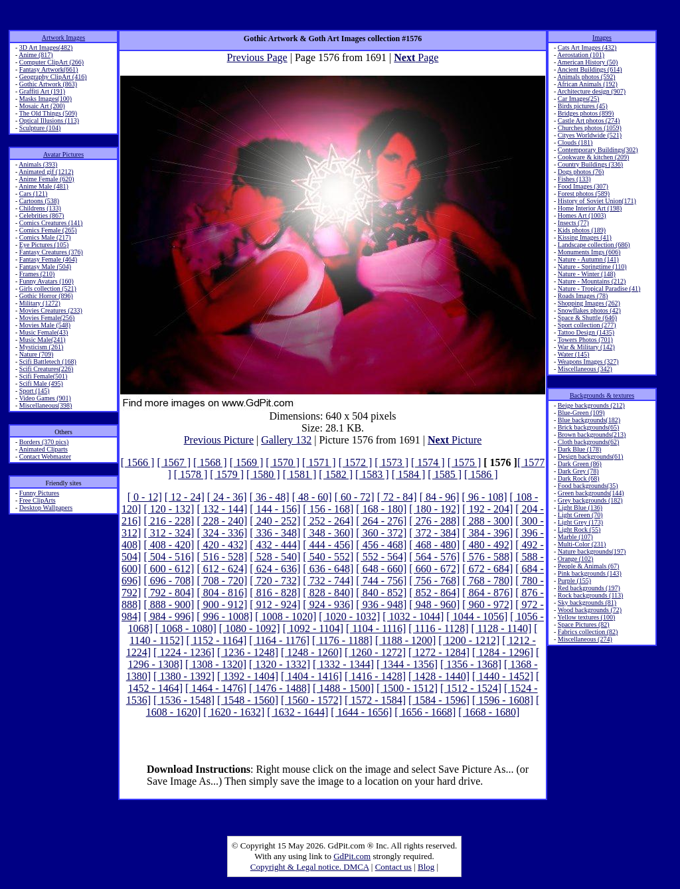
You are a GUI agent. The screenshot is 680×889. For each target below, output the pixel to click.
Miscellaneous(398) (45, 405)
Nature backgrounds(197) (592, 551)
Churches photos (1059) (590, 127)
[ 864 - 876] (487, 592)
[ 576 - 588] (487, 556)
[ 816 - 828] (275, 592)
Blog (426, 867)
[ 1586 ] (481, 474)
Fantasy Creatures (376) (51, 252)
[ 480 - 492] (487, 544)
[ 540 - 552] (328, 556)
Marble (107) (575, 536)
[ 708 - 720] (222, 580)
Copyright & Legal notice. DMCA (309, 867)
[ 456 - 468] (381, 544)
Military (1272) (39, 303)
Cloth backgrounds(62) (589, 441)
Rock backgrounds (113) (591, 595)
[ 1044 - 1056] (476, 616)
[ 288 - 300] (487, 520)
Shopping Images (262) (589, 303)
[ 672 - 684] (487, 568)
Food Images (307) (583, 186)
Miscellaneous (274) (585, 639)
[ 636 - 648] (328, 568)
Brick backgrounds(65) (588, 427)
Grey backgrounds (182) (590, 500)
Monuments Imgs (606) (589, 252)
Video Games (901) (45, 398)
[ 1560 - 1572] (311, 700)
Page (416, 57)
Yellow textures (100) (586, 617)
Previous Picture (219, 439)
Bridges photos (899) (586, 113)
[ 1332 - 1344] (343, 664)
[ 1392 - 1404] (247, 676)
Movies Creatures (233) (50, 310)
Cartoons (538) (39, 200)
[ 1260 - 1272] (375, 652)
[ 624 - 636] (275, 568)
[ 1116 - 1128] (438, 628)
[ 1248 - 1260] (311, 652)
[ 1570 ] (282, 462)
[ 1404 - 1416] (311, 676)
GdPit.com (352, 856)
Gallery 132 (286, 439)
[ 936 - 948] (381, 604)
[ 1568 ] (210, 462)
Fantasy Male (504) (45, 266)
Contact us (393, 867)
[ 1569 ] (247, 462)
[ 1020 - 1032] (349, 616)
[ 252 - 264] (328, 520)
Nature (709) (36, 354)
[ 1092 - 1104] (313, 628)
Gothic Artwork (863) (48, 84)
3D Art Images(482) (46, 47)
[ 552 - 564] (381, 556)
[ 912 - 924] (275, 604)
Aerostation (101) (580, 54)
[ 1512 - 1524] (470, 688)
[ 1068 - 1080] (185, 628)
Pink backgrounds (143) (590, 573)
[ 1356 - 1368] (470, 664)
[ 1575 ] (464, 462)
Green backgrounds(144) (591, 493)
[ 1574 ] (428, 462)
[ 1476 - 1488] (279, 688)
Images (602, 37)
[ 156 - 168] (328, 509)
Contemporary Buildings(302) (598, 149)
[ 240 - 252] (275, 520)
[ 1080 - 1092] (249, 628)
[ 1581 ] (300, 474)
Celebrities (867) (41, 215)
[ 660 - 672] (434, 568)
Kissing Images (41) (585, 237)
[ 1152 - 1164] (217, 640)
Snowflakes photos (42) (589, 310)
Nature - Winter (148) (587, 274)
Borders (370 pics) (43, 441)
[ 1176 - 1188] (342, 640)
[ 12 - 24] (185, 497)
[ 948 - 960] (434, 604)
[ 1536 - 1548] (183, 700)
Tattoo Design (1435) (586, 332)
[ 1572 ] (356, 462)
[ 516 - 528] (222, 556)
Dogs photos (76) (581, 171)
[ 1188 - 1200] (405, 640)
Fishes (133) (574, 179)
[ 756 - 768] (434, 580)
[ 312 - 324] (168, 532)
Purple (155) (574, 580)
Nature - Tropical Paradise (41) (599, 288)
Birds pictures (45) (583, 106)
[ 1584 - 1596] (438, 700)
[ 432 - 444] (275, 544)
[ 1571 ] (319, 462)
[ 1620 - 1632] (233, 712)
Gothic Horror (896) (46, 295)
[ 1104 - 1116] (376, 628)
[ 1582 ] (336, 474)
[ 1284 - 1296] (502, 652)
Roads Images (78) (583, 295)
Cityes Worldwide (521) (590, 135)
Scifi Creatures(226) (46, 368)
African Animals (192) (587, 84)
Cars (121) (33, 193)
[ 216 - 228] (168, 520)
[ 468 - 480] (434, 544)
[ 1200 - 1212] (468, 640)
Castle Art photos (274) (589, 120)
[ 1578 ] (191, 474)
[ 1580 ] (263, 474)
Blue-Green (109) (581, 412)
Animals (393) (38, 164)
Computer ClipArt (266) (51, 62)
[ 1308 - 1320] (215, 664)
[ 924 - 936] (328, 604)
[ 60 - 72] (355, 497)
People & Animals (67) (589, 566)
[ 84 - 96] (440, 497)
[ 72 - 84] (397, 497)
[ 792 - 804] (168, 592)
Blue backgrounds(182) (589, 420)
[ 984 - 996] (168, 616)
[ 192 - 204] (487, 509)
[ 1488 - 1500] (343, 688)
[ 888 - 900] (168, 604)
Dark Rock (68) (579, 478)
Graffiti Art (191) (42, 91)
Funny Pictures (39, 493)
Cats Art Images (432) (587, 47)
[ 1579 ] (227, 474)
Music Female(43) (43, 332)
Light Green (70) (580, 515)
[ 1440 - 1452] (502, 676)
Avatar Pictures (63, 154)
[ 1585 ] (445, 474)
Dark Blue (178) (580, 449)
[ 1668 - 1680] (488, 712)
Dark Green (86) (580, 463)
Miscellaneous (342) (585, 368)
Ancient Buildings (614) (589, 69)
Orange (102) (576, 558)
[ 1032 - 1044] (413, 616)
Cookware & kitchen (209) (593, 157)
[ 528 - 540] (275, 556)
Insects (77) (573, 222)
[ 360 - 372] (381, 532)
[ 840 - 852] (381, 592)
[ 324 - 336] (222, 532)
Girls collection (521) (47, 288)
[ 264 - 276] (381, 520)
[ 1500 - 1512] (407, 688)
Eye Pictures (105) (43, 244)
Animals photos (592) (586, 76)
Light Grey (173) (580, 522)
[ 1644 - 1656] (361, 712)
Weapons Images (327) (588, 361)
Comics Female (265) (48, 230)
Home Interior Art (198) (590, 208)
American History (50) (587, 62)
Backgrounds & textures (602, 395)
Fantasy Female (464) (48, 259)
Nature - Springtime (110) (592, 266)
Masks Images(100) (45, 98)
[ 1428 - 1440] (438, 676)
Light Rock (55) (579, 529)
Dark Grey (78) (578, 471)
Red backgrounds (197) (589, 588)
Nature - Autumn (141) (588, 259)
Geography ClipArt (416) (53, 76)
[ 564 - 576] (434, 556)
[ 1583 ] (372, 474)
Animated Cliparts (43, 449)
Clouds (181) (575, 142)
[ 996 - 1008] (224, 616)
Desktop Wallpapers (45, 507)
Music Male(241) (42, 339)
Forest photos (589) (584, 193)
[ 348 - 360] (328, 532)
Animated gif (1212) (46, 171)
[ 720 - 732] (275, 580)
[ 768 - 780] (487, 580)
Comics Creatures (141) (51, 222)
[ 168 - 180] (381, 509)
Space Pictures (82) (584, 624)
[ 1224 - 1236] (183, 652)
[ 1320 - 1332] (279, 664)
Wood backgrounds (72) (590, 609)
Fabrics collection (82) (588, 631)
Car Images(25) (578, 98)
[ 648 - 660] (381, 568)
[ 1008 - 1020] (285, 616)
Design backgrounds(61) (591, 456)
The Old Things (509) (48, 113)
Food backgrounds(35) (588, 485)
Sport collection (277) (587, 325)
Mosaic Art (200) (42, 106)
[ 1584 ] (409, 474)
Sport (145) (34, 390)
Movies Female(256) (47, 317)
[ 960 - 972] (487, 604)
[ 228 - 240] (222, 520)
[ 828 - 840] (328, 592)
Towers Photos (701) (585, 339)
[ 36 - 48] (270, 497)
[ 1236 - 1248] (247, 652)
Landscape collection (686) (594, 244)
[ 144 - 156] (275, 509)
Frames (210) (37, 274)
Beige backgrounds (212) (591, 405)
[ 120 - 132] (168, 509)
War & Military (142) (586, 347)
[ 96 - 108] (484, 497)
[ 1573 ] (391, 462)
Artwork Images (63, 37)
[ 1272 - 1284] (438, 652)
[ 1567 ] (174, 462)
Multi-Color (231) (582, 544)
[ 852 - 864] (434, 592)
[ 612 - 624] (222, 568)
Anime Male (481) (43, 186)
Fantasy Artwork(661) (48, 69)
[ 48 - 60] (312, 497)
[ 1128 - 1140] (501, 628)
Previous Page (257, 57)
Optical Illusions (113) (49, 120)
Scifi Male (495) (41, 383)
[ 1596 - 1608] (502, 700)
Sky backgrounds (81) (587, 602)
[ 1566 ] (138, 462)
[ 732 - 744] (328, 580)
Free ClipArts (37, 500)
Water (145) (574, 354)
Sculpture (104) (40, 127)
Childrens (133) (40, 208)
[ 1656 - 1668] (425, 712)
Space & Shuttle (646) (587, 317)
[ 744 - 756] (381, 580)
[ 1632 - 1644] (297, 712)
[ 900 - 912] (222, 604)
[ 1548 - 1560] (247, 700)
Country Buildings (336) (590, 164)
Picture (454, 439)
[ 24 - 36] (227, 497)
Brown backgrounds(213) (592, 434)
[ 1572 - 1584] (375, 700)
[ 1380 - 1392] (183, 676)
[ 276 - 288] (434, 520)
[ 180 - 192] (434, 509)
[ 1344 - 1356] (407, 664)
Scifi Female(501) (43, 376)
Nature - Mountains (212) (592, 281)
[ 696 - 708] (168, 580)
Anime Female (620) (46, 179)
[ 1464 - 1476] (215, 688)
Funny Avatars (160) (46, 281)
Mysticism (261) (41, 347)
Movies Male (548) (44, 325)
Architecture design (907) (591, 91)
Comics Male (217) (45, 237)
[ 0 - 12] (145, 497)
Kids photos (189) (582, 230)
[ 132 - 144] (222, 509)
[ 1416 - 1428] (375, 676)
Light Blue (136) (580, 507)
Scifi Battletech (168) (47, 361)
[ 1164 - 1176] (279, 640)
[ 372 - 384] (434, 532)
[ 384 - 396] (487, 532)
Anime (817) (35, 54)
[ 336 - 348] (275, 532)
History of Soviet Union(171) (597, 200)
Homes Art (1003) (582, 215)
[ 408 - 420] (168, 544)
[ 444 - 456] (328, 544)
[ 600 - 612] (168, 568)
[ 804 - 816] (222, 592)
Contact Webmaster (45, 456)
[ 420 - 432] (222, 544)
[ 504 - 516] (168, 556)
